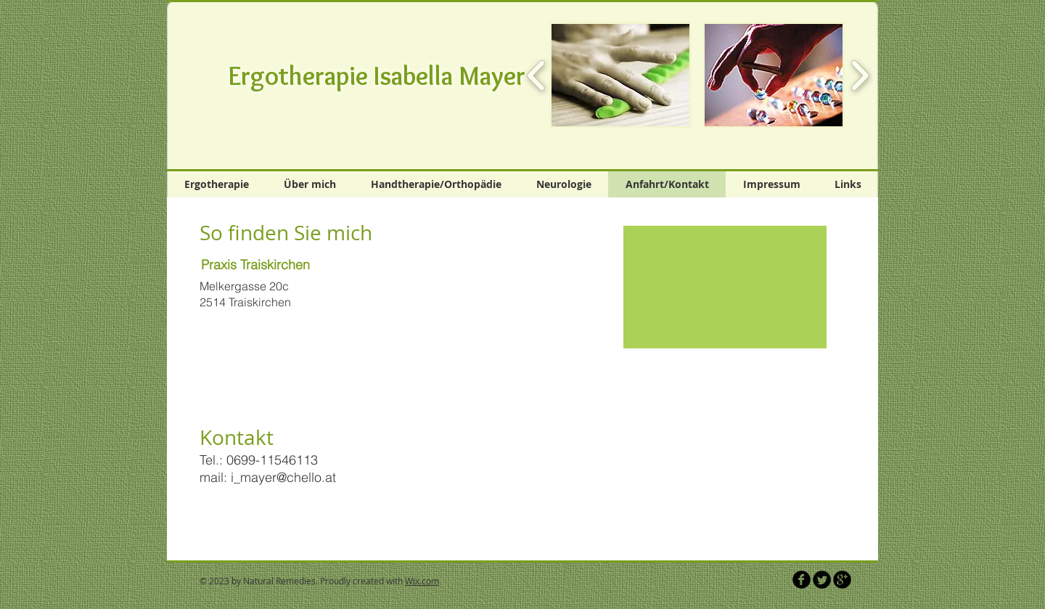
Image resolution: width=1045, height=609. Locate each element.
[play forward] (859, 75)
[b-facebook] (801, 580)
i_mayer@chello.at (283, 477)
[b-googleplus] (842, 580)
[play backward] (536, 75)
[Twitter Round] (822, 580)
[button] (620, 75)
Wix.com (422, 580)
